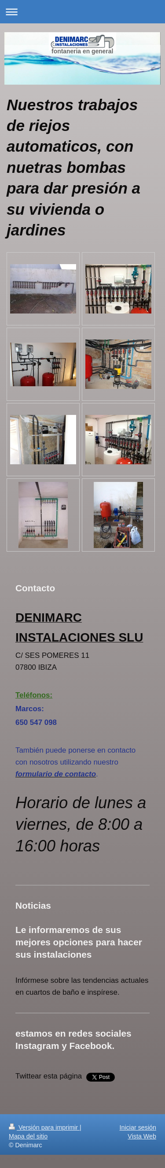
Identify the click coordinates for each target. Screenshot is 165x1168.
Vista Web (142, 1136)
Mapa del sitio (28, 1136)
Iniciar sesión (138, 1127)
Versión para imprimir (44, 1127)
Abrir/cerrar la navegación (82, 11)
